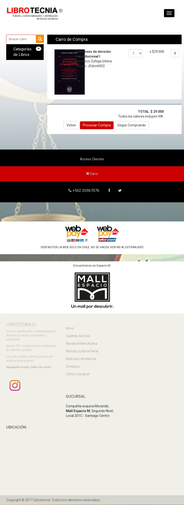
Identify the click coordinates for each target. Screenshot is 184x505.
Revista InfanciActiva (81, 343)
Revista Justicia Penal (82, 351)
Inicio (70, 328)
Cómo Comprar (78, 374)
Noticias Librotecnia (81, 359)
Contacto (73, 366)
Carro (92, 174)
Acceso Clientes (92, 159)
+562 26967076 (85, 190)
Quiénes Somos (78, 336)
